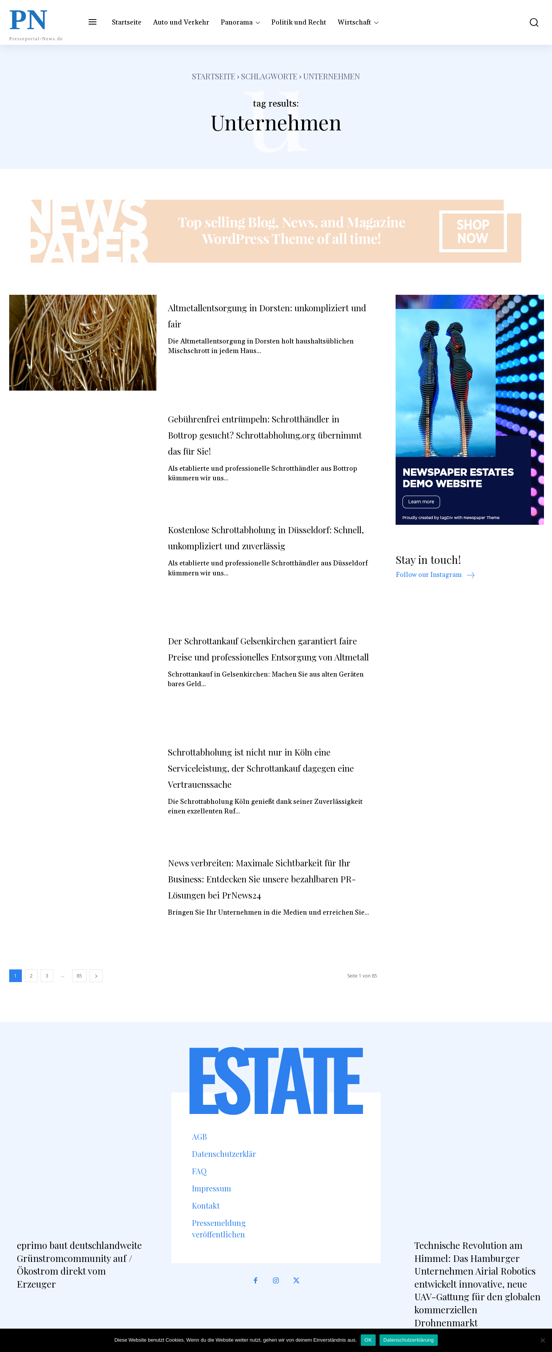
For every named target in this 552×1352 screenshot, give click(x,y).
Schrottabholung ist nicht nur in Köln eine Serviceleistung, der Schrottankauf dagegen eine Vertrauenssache (268, 767)
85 (79, 976)
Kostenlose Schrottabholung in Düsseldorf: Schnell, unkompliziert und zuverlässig (269, 544)
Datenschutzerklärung (408, 1340)
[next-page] (96, 975)
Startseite (213, 76)
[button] (528, 22)
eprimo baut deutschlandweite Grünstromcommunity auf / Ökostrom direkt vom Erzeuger (79, 1264)
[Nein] (542, 1340)
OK (368, 1340)
